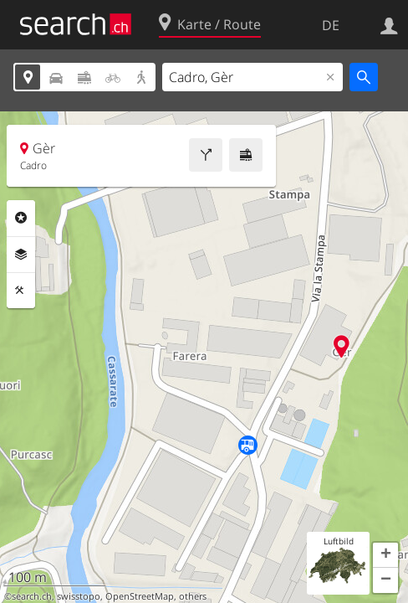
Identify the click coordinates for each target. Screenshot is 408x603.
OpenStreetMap (139, 596)
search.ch (32, 596)
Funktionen (21, 290)
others (193, 596)
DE (330, 25)
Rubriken (21, 217)
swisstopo (78, 596)
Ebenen (21, 254)
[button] (385, 555)
